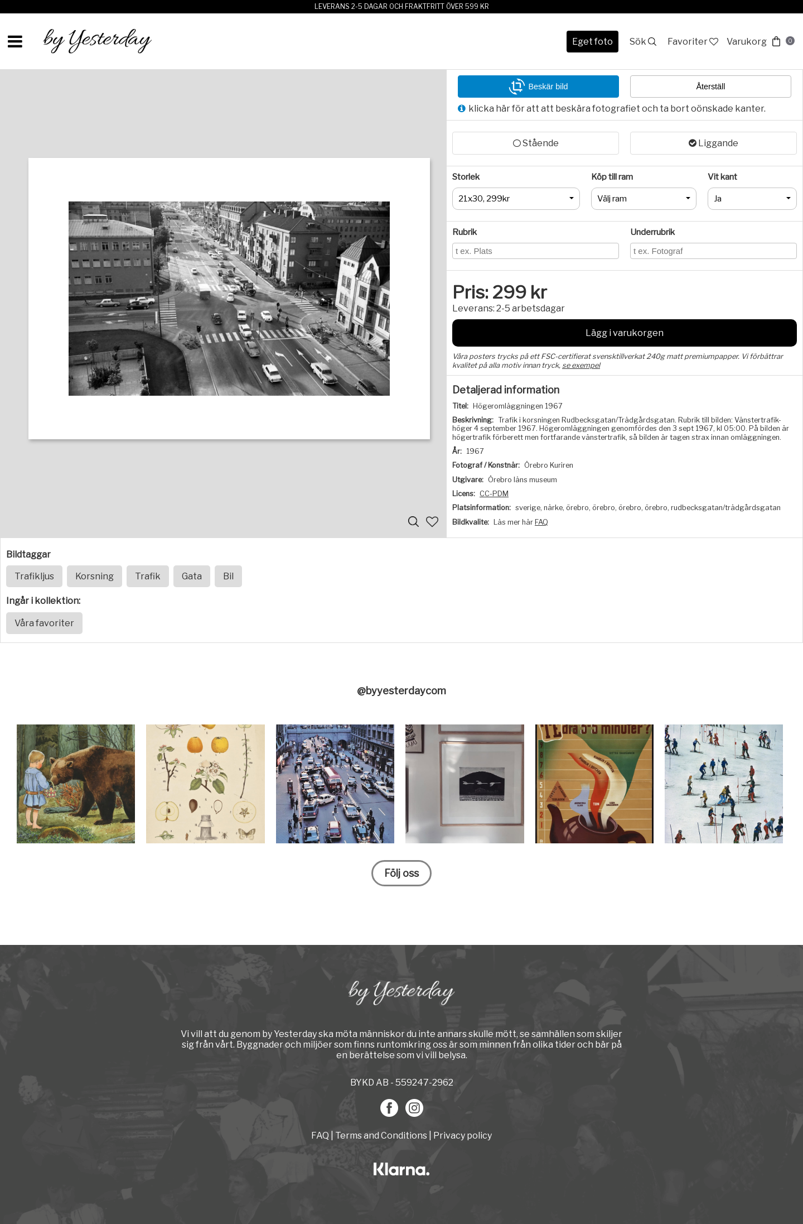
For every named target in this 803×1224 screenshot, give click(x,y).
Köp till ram (612, 177)
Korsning (94, 576)
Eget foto (592, 41)
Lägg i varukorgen (625, 333)
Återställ (710, 86)
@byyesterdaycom (401, 691)
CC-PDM (494, 493)
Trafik (148, 576)
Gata (192, 576)
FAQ (541, 522)
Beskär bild (538, 86)
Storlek (466, 177)
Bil (228, 576)
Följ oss (401, 873)
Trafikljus (34, 576)
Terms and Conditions (381, 1135)
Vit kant (722, 177)
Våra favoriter (44, 623)
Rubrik (464, 232)
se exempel (581, 365)
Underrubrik (652, 232)
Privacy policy (462, 1135)
